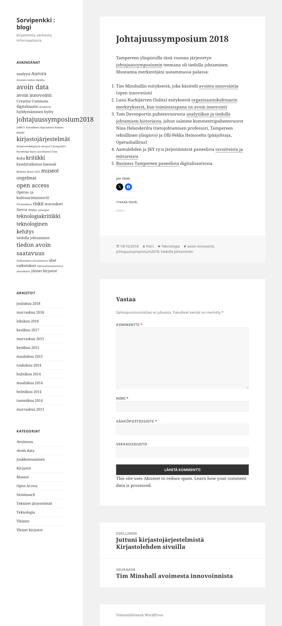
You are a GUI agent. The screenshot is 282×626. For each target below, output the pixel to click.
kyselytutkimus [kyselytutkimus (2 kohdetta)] (29, 164)
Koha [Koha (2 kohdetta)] (21, 158)
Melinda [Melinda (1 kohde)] (21, 171)
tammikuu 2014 (30, 400)
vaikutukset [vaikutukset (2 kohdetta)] (26, 265)
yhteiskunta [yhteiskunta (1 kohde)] (23, 271)
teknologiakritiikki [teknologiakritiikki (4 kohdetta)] (38, 216)
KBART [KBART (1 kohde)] (21, 132)
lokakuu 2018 (28, 321)
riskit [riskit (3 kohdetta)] (38, 204)
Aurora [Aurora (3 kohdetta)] (38, 73)
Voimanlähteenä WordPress (139, 615)
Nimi (122, 398)
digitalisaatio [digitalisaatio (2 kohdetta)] (27, 106)
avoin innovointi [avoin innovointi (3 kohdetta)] (34, 95)
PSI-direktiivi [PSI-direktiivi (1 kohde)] (24, 204)
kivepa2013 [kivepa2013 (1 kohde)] (59, 146)
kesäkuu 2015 (28, 347)
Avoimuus (25, 441)
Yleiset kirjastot (30, 529)
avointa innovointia (218, 86)
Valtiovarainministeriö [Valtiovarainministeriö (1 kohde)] (50, 266)
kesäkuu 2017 (28, 330)
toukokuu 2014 (29, 365)
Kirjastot (24, 468)
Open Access (27, 485)
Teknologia (26, 512)
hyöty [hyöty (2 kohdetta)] (49, 111)
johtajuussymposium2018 (137, 251)
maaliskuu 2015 (30, 356)
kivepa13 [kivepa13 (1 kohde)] (46, 146)
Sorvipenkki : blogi (36, 23)
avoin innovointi (200, 246)
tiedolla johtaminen (177, 251)
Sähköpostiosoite (136, 421)
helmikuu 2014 (29, 391)
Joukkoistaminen (31, 459)
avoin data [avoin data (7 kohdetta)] (33, 86)
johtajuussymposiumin (139, 65)
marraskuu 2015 (30, 338)
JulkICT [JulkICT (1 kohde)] (21, 127)
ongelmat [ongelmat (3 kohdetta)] (26, 178)
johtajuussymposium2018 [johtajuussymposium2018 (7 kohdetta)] (55, 119)
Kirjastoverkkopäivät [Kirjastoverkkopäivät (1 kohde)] (29, 146)
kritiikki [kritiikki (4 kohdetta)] (35, 157)
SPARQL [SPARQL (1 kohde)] (32, 210)
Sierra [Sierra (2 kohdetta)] (22, 209)
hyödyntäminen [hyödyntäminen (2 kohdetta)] (30, 111)
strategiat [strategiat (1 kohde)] (43, 210)
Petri (150, 246)
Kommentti (129, 324)
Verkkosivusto (131, 444)
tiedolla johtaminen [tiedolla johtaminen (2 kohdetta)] (33, 237)
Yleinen (23, 521)
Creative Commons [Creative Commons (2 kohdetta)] (32, 101)
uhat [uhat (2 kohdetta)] (52, 260)
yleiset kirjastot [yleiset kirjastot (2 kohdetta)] (44, 270)
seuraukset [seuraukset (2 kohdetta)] (54, 203)
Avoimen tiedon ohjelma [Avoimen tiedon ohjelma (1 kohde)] (31, 80)
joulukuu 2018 (28, 303)
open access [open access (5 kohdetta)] (33, 185)
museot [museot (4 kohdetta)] (50, 170)
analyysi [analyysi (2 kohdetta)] (23, 73)
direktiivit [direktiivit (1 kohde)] (45, 106)
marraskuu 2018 (30, 312)
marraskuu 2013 (30, 409)
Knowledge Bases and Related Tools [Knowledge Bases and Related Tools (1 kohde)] (37, 151)
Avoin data (25, 450)
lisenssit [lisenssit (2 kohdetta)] (49, 164)
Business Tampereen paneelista (147, 163)
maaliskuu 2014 (30, 382)
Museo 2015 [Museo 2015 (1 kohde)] (33, 171)
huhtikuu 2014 (29, 374)
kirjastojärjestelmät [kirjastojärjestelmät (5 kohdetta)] (43, 139)
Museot (23, 477)
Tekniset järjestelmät (34, 503)
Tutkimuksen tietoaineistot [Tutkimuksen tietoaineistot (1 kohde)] (32, 260)
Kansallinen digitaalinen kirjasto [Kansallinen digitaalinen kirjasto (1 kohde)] (44, 127)
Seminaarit (26, 494)
